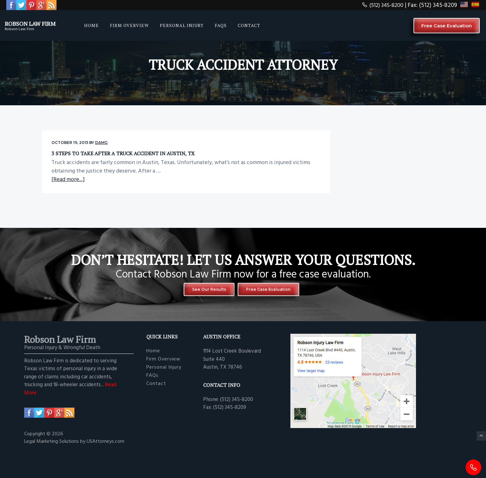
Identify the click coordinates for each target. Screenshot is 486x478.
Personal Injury (163, 394)
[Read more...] (68, 203)
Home (153, 378)
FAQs (152, 402)
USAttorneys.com (105, 468)
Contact (156, 410)
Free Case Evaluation (446, 26)
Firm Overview (163, 386)
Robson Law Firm (38, 23)
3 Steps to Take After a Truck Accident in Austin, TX (105, 156)
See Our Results (202, 314)
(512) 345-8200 (381, 5)
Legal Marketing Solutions (52, 468)
